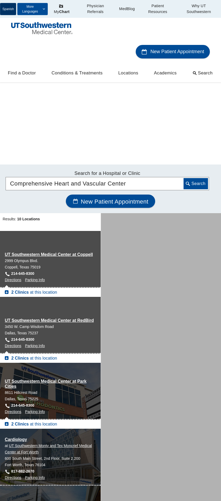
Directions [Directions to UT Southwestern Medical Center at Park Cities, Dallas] (13, 308)
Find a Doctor (22, 51)
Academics (165, 51)
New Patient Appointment (173, 30)
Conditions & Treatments (77, 51)
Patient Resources (157, 9)
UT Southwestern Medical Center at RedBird (49, 216)
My (62, 9)
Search (202, 51)
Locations (128, 51)
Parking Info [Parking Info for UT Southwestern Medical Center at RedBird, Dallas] (35, 242)
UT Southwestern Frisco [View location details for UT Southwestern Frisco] (29, 405)
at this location (33, 188)
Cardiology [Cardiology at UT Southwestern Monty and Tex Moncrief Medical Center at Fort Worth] (16, 335)
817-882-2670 (22, 367)
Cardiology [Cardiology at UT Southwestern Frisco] (16, 399)
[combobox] (107, 79)
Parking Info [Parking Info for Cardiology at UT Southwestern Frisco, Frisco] (35, 430)
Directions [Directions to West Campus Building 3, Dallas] (13, 487)
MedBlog (127, 9)
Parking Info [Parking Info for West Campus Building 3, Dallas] (35, 487)
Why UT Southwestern (199, 9)
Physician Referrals (95, 9)
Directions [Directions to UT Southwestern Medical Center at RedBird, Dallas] (13, 242)
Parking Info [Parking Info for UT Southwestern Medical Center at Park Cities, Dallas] (35, 308)
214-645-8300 (22, 169)
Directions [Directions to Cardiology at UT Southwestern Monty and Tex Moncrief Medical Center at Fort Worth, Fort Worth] (13, 374)
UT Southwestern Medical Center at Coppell (49, 150)
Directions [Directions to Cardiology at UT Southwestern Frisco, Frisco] (13, 430)
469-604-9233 (22, 424)
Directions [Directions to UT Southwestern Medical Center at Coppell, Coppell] (13, 176)
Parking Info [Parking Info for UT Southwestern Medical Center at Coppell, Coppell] (35, 176)
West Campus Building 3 (29, 462)
